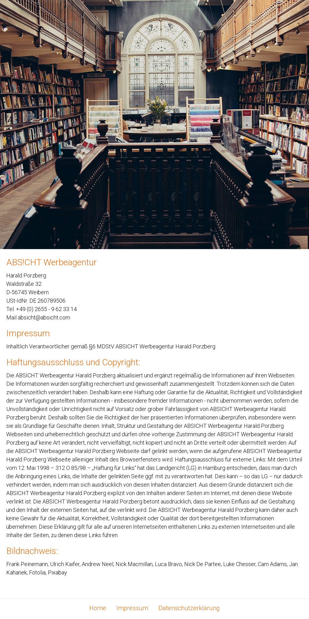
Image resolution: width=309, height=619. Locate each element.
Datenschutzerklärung (189, 608)
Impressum (132, 608)
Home (97, 608)
